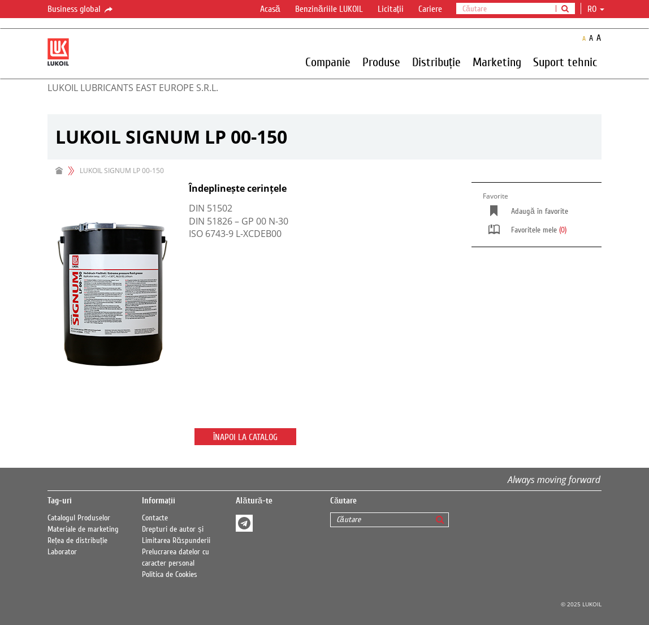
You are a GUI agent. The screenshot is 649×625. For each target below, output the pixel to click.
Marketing (497, 61)
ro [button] (595, 9)
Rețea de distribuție (77, 540)
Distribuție (436, 61)
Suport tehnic (565, 61)
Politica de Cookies (169, 574)
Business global (80, 9)
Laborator (62, 552)
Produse (381, 61)
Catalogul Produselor (78, 518)
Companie (328, 61)
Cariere (430, 9)
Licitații (391, 9)
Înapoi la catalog (245, 437)
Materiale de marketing (83, 529)
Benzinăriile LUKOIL (329, 9)
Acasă (270, 9)
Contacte (155, 518)
